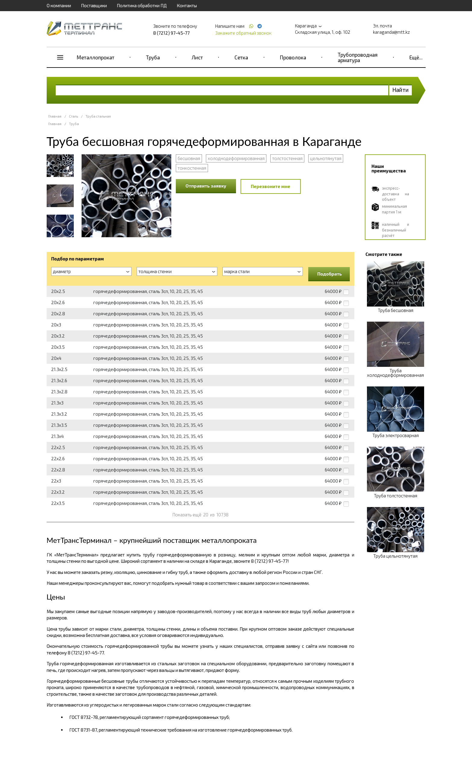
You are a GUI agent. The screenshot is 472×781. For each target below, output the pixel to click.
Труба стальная (98, 116)
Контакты (187, 5)
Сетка (241, 57)
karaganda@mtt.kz (391, 32)
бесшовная (189, 158)
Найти (400, 89)
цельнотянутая (325, 158)
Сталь (73, 116)
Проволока (293, 57)
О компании (59, 5)
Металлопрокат (95, 57)
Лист (197, 57)
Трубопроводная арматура (357, 57)
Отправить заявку (205, 185)
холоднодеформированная (236, 158)
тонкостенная (192, 168)
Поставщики (94, 5)
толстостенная (287, 158)
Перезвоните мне (270, 186)
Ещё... (416, 57)
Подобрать (329, 273)
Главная (54, 116)
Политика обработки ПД (142, 5)
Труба (153, 57)
